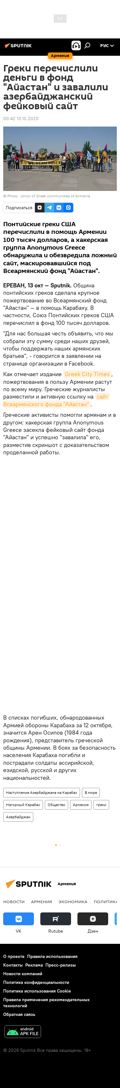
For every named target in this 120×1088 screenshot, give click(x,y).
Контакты (13, 965)
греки (101, 804)
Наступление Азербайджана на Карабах (41, 792)
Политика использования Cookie (37, 991)
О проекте (14, 956)
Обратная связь (19, 1014)
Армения (81, 804)
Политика (106, 901)
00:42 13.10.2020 (21, 118)
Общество (56, 804)
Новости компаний (22, 974)
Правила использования (52, 956)
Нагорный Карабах (23, 804)
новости (14, 901)
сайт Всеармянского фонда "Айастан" (56, 400)
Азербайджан (18, 816)
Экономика (73, 901)
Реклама (34, 965)
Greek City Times (87, 374)
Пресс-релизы (60, 965)
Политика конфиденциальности (36, 982)
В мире (91, 792)
